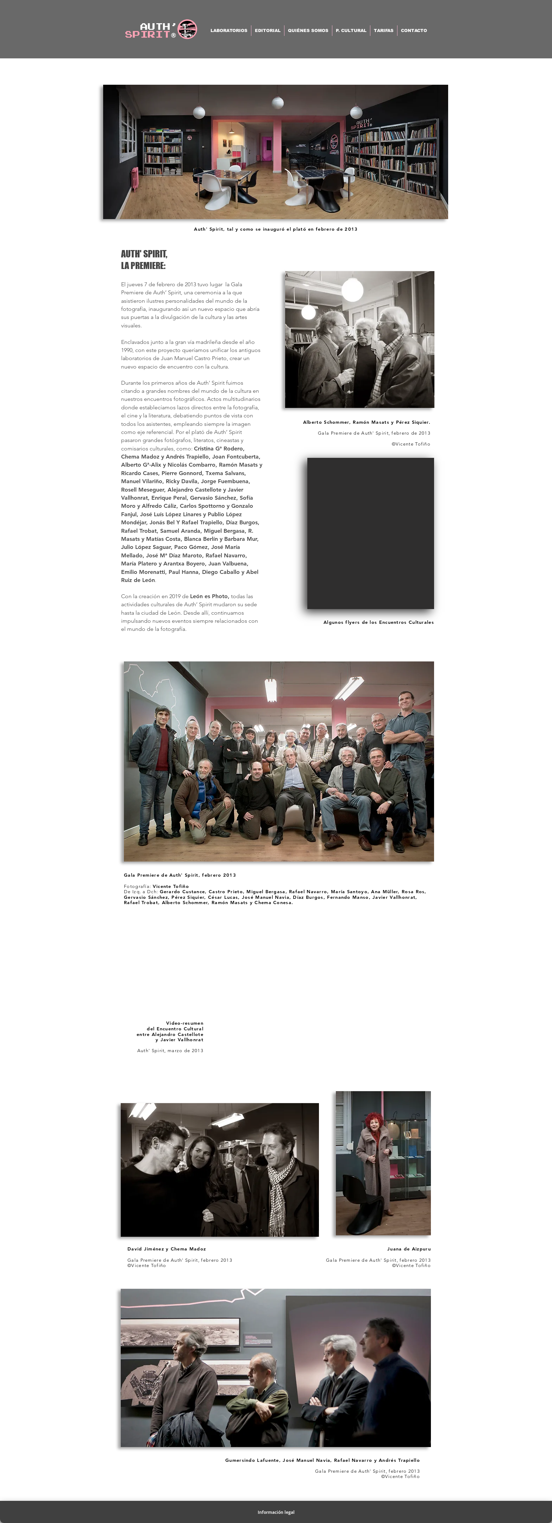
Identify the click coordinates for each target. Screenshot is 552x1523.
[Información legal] (276, 1513)
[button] (370, 533)
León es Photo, (210, 596)
